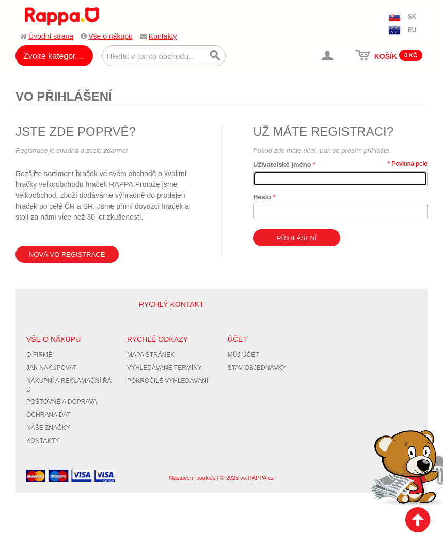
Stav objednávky (257, 367)
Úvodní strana (50, 36)
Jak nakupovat (51, 367)
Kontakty (163, 36)
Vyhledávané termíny (164, 367)
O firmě (39, 355)
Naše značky (48, 427)
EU (412, 30)
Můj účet (243, 355)
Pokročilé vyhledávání (167, 380)
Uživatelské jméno (282, 164)
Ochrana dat (48, 414)
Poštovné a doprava (61, 402)
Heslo (262, 197)
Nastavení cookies (192, 478)
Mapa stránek (151, 355)
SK (412, 16)
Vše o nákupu (110, 36)
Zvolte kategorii (51, 56)
